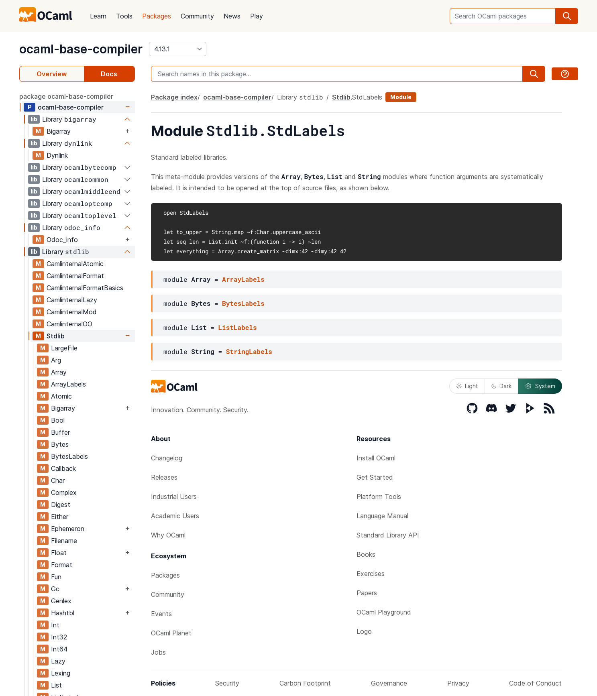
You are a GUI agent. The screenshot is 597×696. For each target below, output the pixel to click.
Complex (64, 492)
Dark (501, 386)
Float (59, 553)
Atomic (61, 396)
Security (227, 683)
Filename (64, 541)
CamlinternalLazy (72, 300)
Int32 (59, 637)
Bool (58, 420)
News (232, 16)
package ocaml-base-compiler (66, 96)
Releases (164, 477)
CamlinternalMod (72, 312)
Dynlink (57, 155)
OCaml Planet (171, 633)
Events (161, 614)
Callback (63, 468)
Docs (109, 74)
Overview (52, 74)
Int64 (59, 649)
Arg (56, 360)
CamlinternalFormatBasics (85, 288)
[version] (177, 49)
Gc (55, 589)
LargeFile (64, 348)
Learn (98, 16)
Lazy (58, 661)
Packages (156, 16)
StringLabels (249, 351)
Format (61, 565)
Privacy (458, 683)
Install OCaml (376, 458)
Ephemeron (67, 529)
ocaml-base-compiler (81, 49)
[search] (567, 16)
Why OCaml (168, 535)
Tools (124, 16)
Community (197, 16)
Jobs (158, 652)
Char (58, 480)
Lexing (60, 673)
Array (59, 372)
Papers (367, 593)
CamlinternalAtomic (75, 264)
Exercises (371, 574)
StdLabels (367, 97)
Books (366, 554)
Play (256, 16)
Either (59, 517)
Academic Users (175, 516)
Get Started (375, 477)
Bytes (60, 444)
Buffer (60, 432)
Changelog (166, 458)
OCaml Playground (384, 612)
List (56, 685)
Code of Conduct (535, 683)
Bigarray (59, 131)
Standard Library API (388, 535)
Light (467, 386)
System (540, 386)
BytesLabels (69, 456)
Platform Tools (379, 496)
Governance (389, 683)
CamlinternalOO (69, 324)
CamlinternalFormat (75, 276)
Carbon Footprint (305, 683)
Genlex (61, 601)
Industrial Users (174, 496)
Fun (56, 577)
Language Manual (382, 516)
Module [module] (401, 97)
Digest (60, 505)
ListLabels (237, 327)
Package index (174, 97)
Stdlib (56, 336)
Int (55, 625)
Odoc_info (62, 240)
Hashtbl (62, 613)
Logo (364, 631)
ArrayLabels (68, 384)
